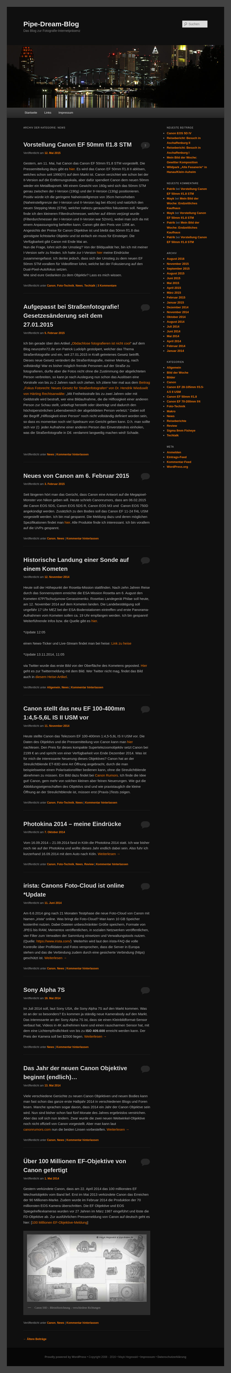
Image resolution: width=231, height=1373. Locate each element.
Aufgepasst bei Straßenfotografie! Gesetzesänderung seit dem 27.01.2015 (71, 315)
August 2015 (175, 273)
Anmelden (174, 452)
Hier (144, 665)
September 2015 (178, 268)
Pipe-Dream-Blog (51, 24)
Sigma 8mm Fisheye (181, 430)
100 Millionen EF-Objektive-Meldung (59, 1222)
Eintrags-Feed (177, 457)
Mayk (170, 198)
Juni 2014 (173, 331)
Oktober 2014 (176, 317)
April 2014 (174, 341)
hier (72, 169)
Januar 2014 (175, 351)
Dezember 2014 (177, 307)
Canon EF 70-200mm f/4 (183, 401)
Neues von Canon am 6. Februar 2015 (76, 475)
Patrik (171, 189)
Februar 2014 (176, 346)
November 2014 (178, 312)
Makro (171, 411)
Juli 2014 (173, 326)
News (79, 285)
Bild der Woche (177, 372)
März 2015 (174, 292)
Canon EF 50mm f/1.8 (182, 396)
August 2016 (175, 258)
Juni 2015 (173, 278)
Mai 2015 (173, 283)
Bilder (171, 377)
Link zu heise (121, 643)
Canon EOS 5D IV (179, 133)
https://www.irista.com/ (53, 941)
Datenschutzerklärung (171, 1357)
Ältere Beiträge (34, 1339)
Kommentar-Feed (179, 462)
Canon (51, 285)
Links (47, 112)
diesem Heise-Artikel (51, 677)
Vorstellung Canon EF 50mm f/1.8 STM (77, 144)
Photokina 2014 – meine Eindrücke (72, 824)
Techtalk (89, 285)
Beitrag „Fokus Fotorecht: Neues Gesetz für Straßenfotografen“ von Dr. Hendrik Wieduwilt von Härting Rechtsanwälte (86, 388)
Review (89, 864)
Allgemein (53, 687)
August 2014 (175, 321)
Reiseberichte (176, 421)
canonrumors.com (37, 1129)
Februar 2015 (176, 297)
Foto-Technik (65, 285)
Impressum (66, 112)
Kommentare (106, 285)
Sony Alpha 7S (44, 989)
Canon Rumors (106, 775)
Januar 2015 (175, 302)
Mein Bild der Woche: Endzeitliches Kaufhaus (183, 203)
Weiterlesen (109, 854)
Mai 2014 (173, 336)
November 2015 (178, 263)
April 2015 (174, 288)
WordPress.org (177, 466)
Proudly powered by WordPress (65, 1357)
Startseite (30, 112)
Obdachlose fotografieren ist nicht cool (101, 343)
